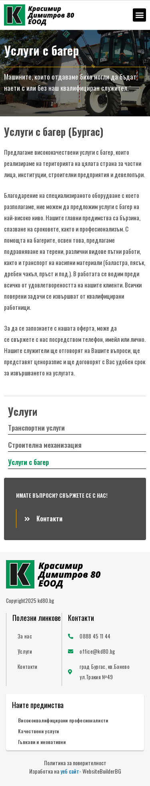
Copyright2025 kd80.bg (30, 600)
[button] (139, 15)
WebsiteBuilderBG (101, 771)
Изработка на (44, 771)
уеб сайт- (70, 771)
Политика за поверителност (75, 762)
